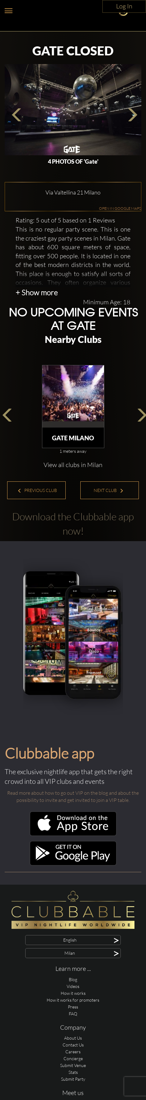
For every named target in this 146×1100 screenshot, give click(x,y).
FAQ (73, 1044)
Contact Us (73, 1076)
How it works (73, 1024)
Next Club (109, 521)
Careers (73, 1082)
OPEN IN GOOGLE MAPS (120, 239)
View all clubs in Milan (73, 496)
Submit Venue (73, 1096)
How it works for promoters (73, 1031)
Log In (124, 6)
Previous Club (37, 521)
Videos (73, 1017)
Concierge (73, 1089)
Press (73, 1038)
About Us (73, 1069)
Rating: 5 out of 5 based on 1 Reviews (65, 251)
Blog (73, 1010)
